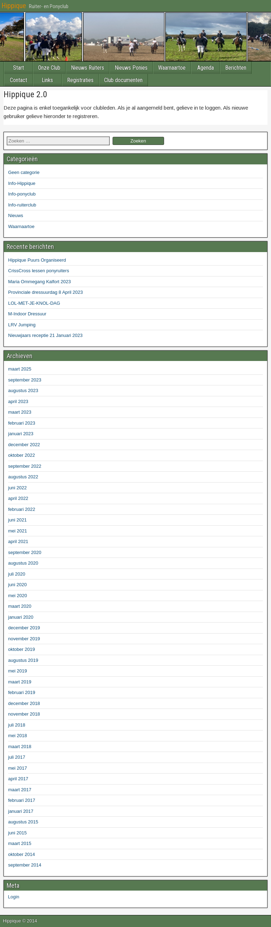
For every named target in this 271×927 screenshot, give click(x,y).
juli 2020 (16, 574)
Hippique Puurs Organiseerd (37, 260)
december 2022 (24, 444)
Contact (18, 80)
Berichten (235, 67)
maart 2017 (19, 789)
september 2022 (24, 466)
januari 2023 (21, 433)
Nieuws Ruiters (87, 67)
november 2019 (24, 638)
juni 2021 (17, 520)
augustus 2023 (23, 390)
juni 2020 (17, 584)
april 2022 (18, 498)
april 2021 (18, 541)
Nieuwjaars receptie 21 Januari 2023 (45, 335)
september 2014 (24, 865)
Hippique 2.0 (25, 94)
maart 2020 (19, 606)
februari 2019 (21, 692)
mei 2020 (17, 595)
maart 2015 (19, 843)
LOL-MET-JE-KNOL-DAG (34, 303)
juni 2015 (17, 832)
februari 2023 (21, 423)
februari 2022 (21, 509)
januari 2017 (21, 811)
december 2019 (24, 627)
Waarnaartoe (172, 67)
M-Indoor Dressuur (27, 313)
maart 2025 (19, 369)
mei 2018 (17, 735)
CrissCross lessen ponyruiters (38, 270)
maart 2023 (19, 412)
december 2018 (24, 703)
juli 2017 (16, 757)
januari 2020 (21, 617)
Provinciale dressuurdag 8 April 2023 (45, 292)
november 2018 (24, 714)
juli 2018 (16, 725)
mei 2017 (17, 768)
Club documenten (123, 80)
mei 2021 (17, 531)
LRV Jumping (22, 324)
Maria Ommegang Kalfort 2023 (39, 281)
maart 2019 (19, 681)
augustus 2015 (23, 821)
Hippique (13, 5)
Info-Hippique (21, 183)
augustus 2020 (23, 563)
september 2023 (24, 380)
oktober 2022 (21, 455)
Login (13, 896)
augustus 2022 (23, 476)
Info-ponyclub (22, 194)
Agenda (205, 67)
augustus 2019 (23, 660)
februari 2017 (21, 800)
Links (47, 80)
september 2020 (24, 552)
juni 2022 (17, 487)
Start (18, 67)
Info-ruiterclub (22, 205)
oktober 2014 (21, 854)
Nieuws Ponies (131, 67)
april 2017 (18, 778)
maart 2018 (19, 746)
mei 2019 (17, 671)
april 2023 (18, 401)
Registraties (80, 80)
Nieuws (15, 215)
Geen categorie (24, 172)
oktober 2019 (21, 649)
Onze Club (49, 67)
